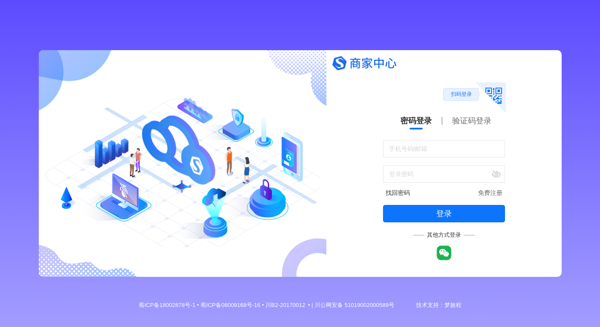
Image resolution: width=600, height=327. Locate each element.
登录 (444, 213)
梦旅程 (452, 305)
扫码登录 (461, 94)
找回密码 (398, 192)
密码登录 (416, 120)
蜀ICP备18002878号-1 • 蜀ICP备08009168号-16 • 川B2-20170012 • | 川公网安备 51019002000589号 (266, 305)
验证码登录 (472, 120)
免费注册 (490, 192)
